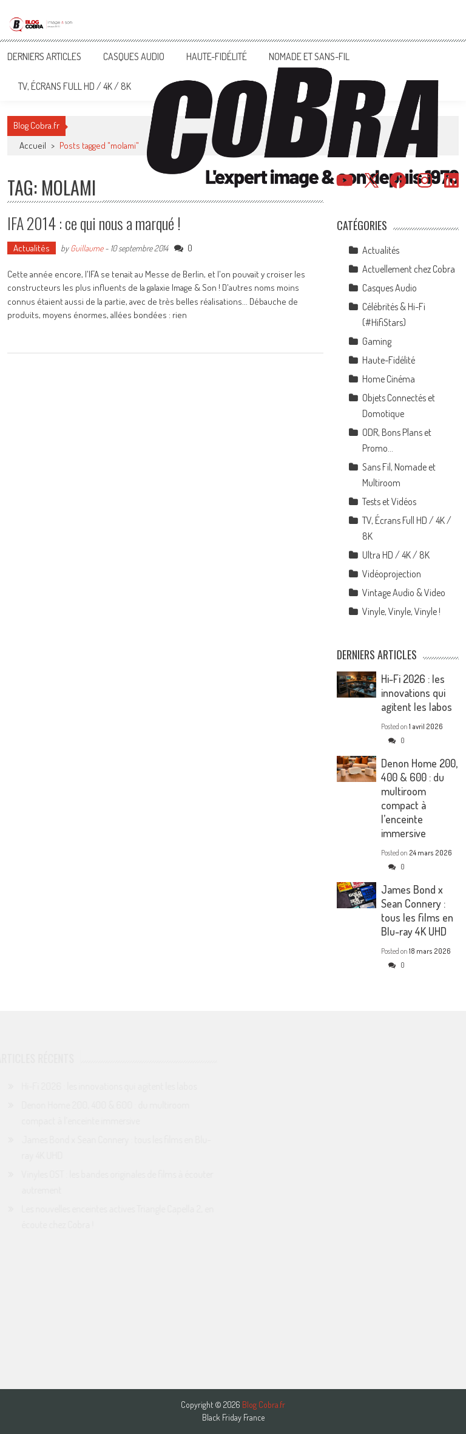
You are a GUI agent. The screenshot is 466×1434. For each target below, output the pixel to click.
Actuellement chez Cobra (408, 269)
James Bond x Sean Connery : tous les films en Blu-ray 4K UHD (417, 910)
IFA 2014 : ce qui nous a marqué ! (94, 223)
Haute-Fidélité (216, 56)
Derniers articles (44, 56)
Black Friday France (233, 1417)
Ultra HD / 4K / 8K (396, 555)
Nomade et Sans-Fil (309, 56)
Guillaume (86, 248)
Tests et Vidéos (389, 501)
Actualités (31, 248)
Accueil (32, 145)
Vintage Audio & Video (403, 592)
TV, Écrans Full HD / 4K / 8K (74, 86)
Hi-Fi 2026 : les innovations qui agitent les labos (416, 692)
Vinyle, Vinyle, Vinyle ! (401, 611)
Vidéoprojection (391, 574)
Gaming (376, 341)
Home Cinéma (388, 379)
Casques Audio (133, 56)
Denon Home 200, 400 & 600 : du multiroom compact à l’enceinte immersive (419, 798)
